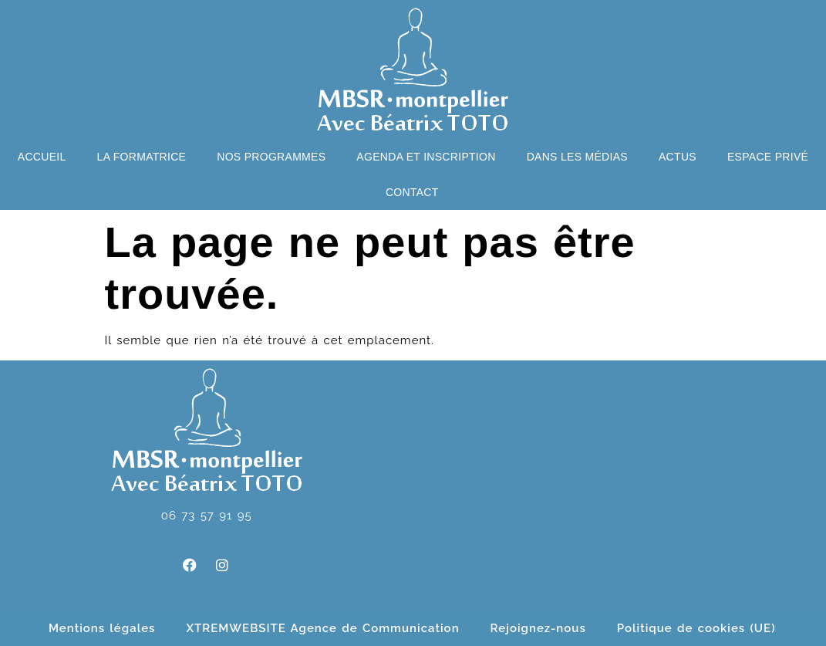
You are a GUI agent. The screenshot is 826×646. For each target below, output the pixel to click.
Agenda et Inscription (425, 157)
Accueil (42, 157)
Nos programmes (271, 157)
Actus (677, 157)
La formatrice (142, 157)
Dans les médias (577, 157)
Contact (412, 192)
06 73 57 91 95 (206, 516)
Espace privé (767, 157)
